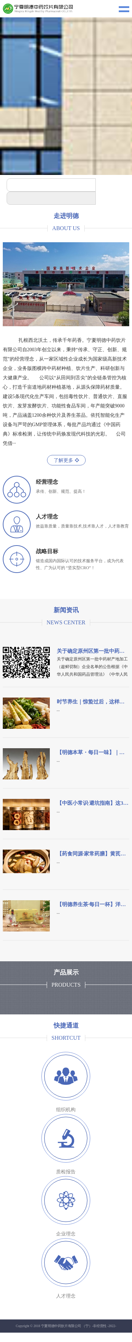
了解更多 (66, 460)
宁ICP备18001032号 (71, 1336)
